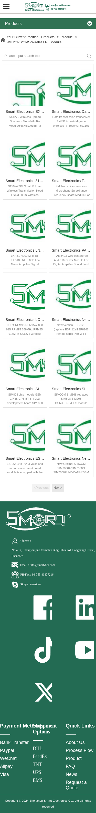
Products (48, 37)
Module (68, 37)
